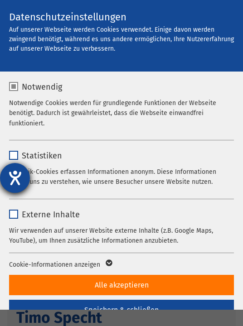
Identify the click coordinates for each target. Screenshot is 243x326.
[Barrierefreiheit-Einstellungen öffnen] (15, 178)
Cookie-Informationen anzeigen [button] (60, 265)
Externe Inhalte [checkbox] (51, 215)
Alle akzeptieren (122, 285)
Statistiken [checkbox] (42, 156)
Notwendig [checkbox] (42, 87)
